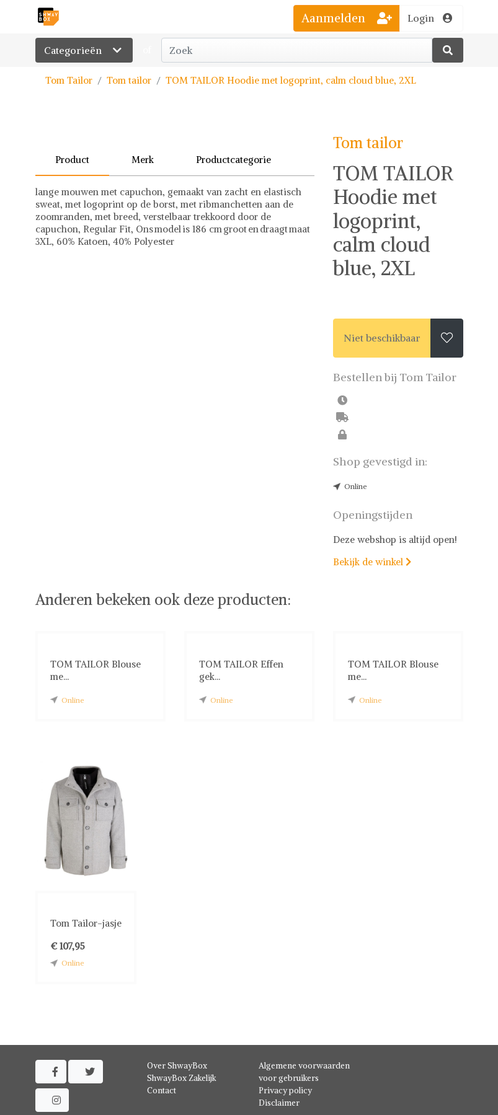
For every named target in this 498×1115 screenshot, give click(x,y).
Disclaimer (279, 1103)
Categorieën (84, 50)
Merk (142, 159)
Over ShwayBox (177, 1065)
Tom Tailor (68, 80)
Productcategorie (233, 159)
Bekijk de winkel (372, 562)
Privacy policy (285, 1090)
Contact (161, 1090)
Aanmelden (346, 18)
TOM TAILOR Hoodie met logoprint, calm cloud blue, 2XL (291, 80)
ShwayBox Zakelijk (181, 1078)
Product (72, 159)
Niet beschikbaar (382, 338)
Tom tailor (129, 80)
